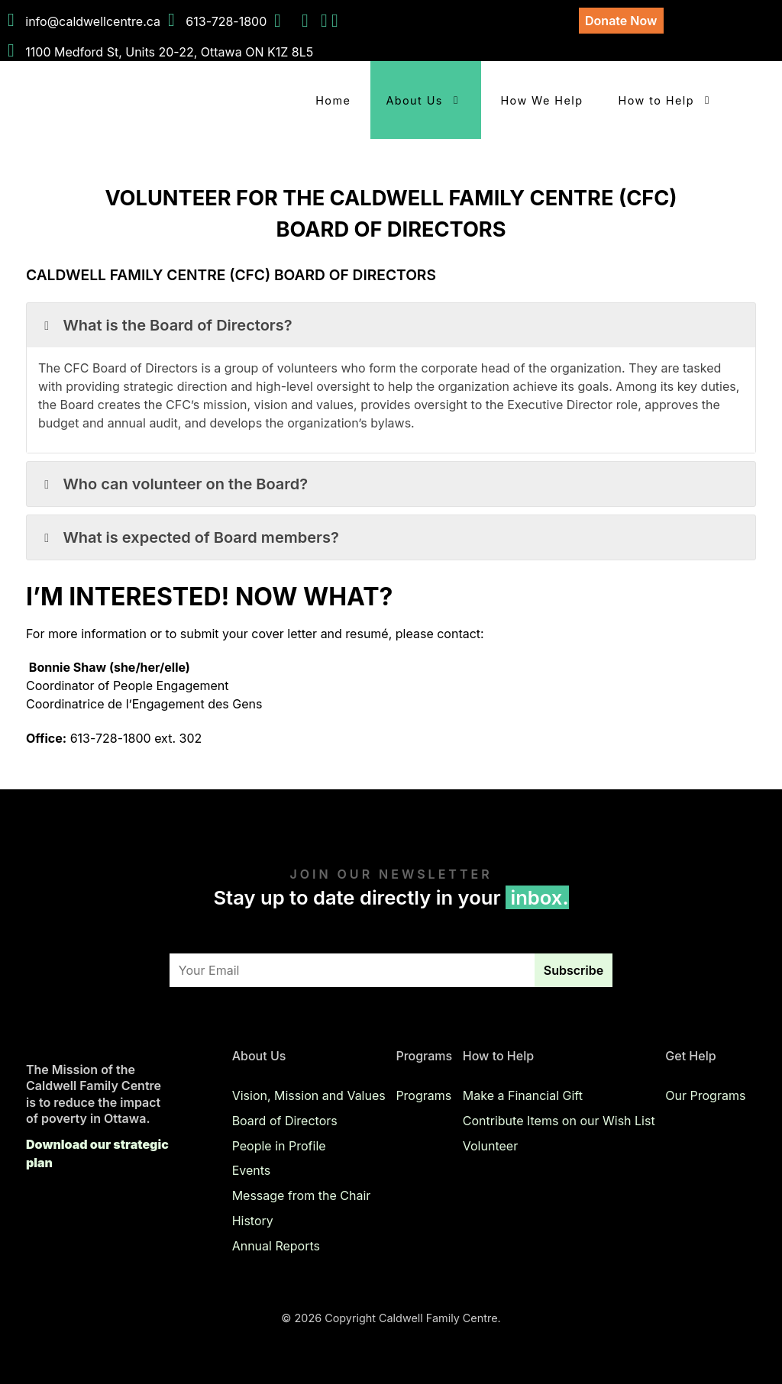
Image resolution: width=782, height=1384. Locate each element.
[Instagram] (326, 21)
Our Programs (705, 1095)
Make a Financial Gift (523, 1095)
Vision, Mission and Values (309, 1095)
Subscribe (573, 970)
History (252, 1220)
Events (251, 1170)
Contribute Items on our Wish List (559, 1120)
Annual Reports (276, 1245)
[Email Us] (334, 21)
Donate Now (621, 20)
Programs (423, 1095)
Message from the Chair (301, 1195)
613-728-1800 (226, 21)
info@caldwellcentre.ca (92, 21)
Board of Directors (285, 1120)
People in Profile (279, 1145)
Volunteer (490, 1145)
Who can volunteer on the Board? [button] (173, 484)
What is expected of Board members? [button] (188, 537)
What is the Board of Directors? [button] (165, 325)
